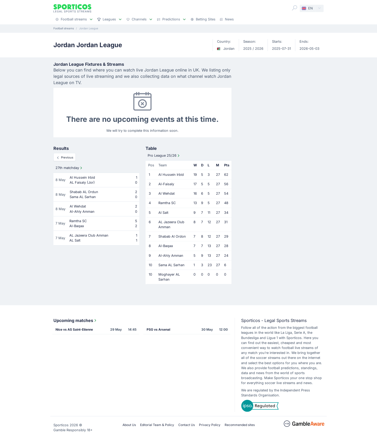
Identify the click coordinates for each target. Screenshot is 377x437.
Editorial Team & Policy (157, 425)
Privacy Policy (209, 425)
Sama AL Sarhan (171, 265)
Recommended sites (240, 425)
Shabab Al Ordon (172, 236)
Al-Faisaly (166, 184)
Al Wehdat (166, 193)
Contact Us (186, 425)
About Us (129, 425)
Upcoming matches (75, 320)
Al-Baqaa (165, 246)
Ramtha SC (167, 203)
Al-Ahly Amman (170, 256)
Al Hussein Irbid (171, 175)
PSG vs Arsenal (158, 329)
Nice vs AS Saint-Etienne (74, 329)
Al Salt (163, 213)
